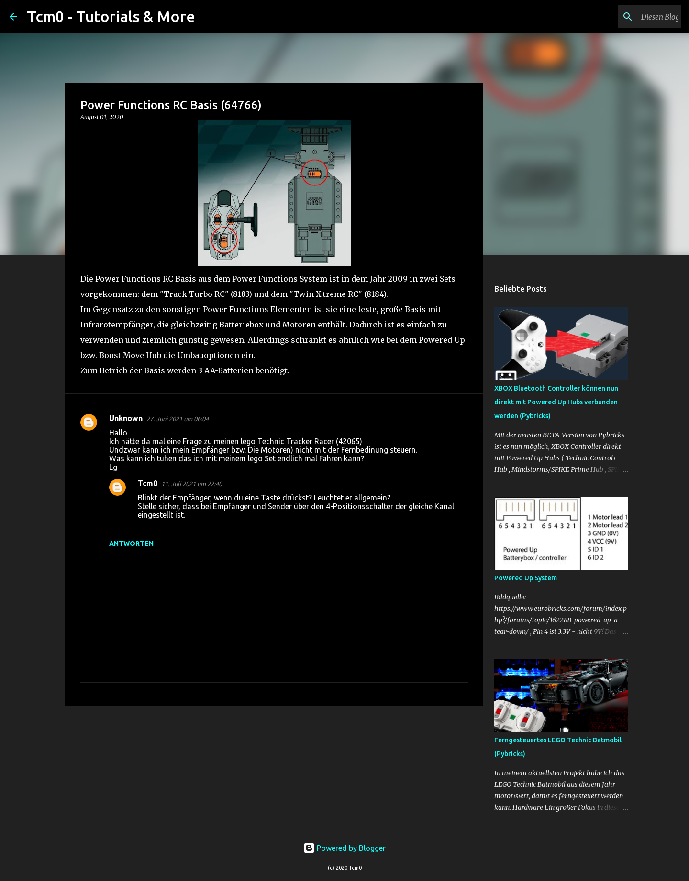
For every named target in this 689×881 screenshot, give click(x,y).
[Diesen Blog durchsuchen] (631, 16)
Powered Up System (525, 578)
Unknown (126, 418)
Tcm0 (147, 483)
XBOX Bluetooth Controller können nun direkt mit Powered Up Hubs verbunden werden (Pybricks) (556, 402)
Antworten (131, 543)
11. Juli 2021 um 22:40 (191, 483)
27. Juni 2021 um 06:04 (177, 418)
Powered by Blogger (344, 848)
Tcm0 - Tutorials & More (111, 16)
